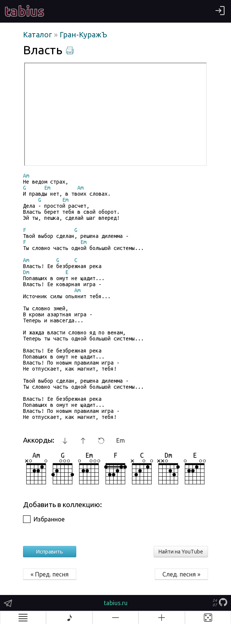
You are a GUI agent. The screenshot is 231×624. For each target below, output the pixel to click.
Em (120, 440)
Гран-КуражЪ (83, 34)
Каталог (38, 34)
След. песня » (181, 574)
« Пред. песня (50, 574)
